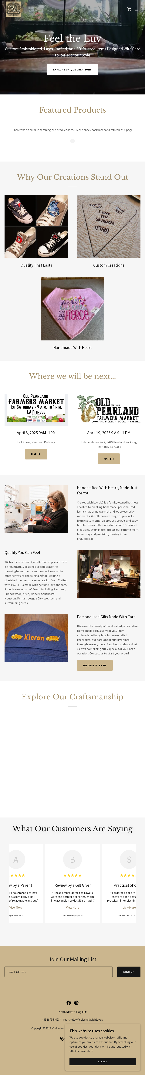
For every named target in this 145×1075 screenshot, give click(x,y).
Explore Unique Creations (72, 69)
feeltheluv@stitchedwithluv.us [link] (83, 1019)
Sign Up (128, 972)
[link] (13, 9)
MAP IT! (36, 454)
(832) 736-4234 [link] (51, 1019)
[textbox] (59, 972)
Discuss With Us (95, 665)
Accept (102, 1061)
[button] (136, 9)
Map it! (109, 458)
